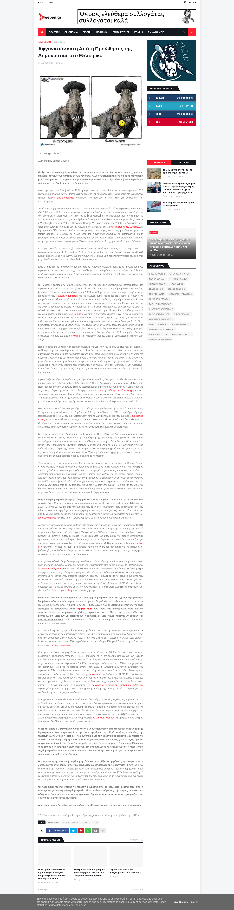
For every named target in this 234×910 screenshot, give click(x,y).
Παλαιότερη (136, 889)
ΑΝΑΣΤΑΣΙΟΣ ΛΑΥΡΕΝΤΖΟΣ (161, 319)
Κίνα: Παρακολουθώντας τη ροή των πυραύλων (178, 204)
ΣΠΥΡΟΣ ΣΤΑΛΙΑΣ (181, 314)
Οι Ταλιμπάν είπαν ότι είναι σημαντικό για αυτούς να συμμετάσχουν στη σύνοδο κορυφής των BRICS (51, 874)
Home (41, 2)
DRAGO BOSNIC (156, 289)
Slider (95, 822)
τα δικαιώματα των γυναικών (124, 226)
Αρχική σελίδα (44, 41)
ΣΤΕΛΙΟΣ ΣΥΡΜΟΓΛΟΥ (179, 274)
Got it (194, 902)
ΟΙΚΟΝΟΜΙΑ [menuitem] (71, 32)
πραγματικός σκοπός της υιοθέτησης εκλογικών (117, 685)
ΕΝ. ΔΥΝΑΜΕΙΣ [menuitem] (156, 32)
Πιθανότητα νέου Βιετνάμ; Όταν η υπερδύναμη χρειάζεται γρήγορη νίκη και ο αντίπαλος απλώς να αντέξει (170, 245)
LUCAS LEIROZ (177, 284)
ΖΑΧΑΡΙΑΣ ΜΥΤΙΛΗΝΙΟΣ (159, 314)
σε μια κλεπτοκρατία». (103, 717)
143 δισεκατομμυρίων (63, 197)
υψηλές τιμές (85, 608)
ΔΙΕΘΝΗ (65, 822)
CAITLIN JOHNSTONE (158, 334)
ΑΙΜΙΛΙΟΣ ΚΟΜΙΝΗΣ (180, 324)
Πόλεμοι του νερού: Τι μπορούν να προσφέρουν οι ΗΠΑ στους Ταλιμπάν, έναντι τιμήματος (89, 872)
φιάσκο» (77, 335)
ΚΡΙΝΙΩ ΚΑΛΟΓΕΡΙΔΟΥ (158, 299)
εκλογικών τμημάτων (67, 295)
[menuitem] (42, 32)
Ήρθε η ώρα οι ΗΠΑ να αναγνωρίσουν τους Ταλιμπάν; (125, 871)
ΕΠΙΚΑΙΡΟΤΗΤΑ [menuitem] (120, 32)
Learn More (181, 902)
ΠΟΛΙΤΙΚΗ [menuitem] (54, 32)
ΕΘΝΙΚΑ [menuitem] (138, 32)
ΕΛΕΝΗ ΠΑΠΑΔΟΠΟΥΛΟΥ (160, 304)
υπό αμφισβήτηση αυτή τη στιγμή (117, 390)
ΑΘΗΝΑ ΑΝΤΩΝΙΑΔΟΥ (181, 334)
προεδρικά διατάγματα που (52, 568)
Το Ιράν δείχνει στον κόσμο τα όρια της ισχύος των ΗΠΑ (177, 171)
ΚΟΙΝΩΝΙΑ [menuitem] (102, 32)
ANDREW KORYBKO (157, 284)
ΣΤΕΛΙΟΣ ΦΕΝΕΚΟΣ (176, 289)
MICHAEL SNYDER (156, 294)
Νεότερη (44, 889)
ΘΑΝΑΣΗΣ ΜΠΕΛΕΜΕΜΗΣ (160, 339)
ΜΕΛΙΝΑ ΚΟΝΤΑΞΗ (157, 279)
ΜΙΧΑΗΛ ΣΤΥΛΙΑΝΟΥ (80, 822)
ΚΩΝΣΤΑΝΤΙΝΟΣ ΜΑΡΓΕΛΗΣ (161, 309)
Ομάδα (50, 2)
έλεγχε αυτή (96, 674)
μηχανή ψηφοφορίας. (61, 645)
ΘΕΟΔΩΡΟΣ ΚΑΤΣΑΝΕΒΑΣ (180, 294)
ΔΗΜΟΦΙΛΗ (159, 162)
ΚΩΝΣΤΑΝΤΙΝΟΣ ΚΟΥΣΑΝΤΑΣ (161, 329)
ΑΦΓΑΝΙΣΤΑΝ (59, 41)
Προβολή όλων (136, 839)
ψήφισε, (78, 314)
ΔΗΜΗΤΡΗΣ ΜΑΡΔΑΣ (158, 324)
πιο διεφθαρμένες (47, 517)
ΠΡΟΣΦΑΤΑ (183, 162)
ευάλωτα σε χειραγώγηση (62, 590)
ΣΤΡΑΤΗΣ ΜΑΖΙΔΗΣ (157, 274)
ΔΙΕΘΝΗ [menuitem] (87, 32)
